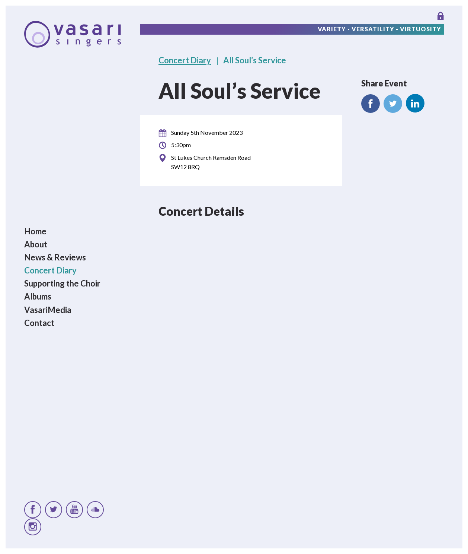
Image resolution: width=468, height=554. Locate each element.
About (35, 244)
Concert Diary (50, 270)
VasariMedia (47, 310)
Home (35, 231)
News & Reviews (55, 257)
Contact (39, 323)
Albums (37, 297)
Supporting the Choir (62, 284)
